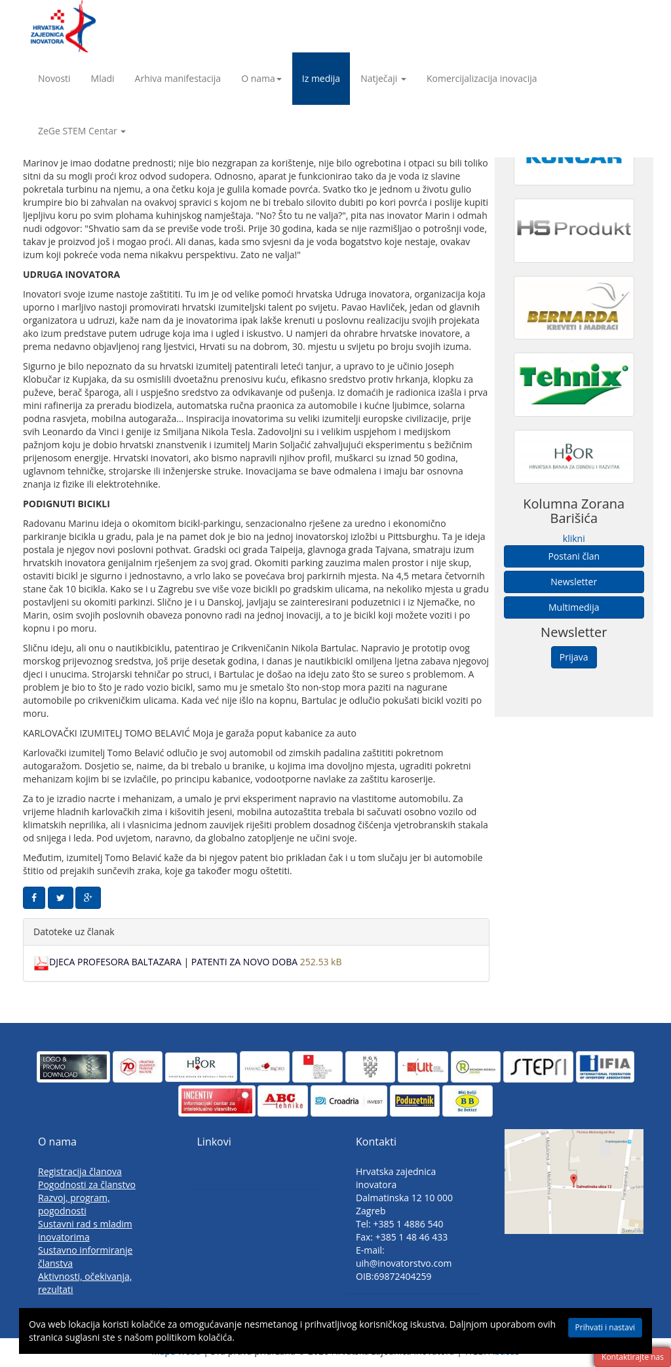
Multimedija (573, 607)
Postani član (574, 556)
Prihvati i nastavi (605, 1327)
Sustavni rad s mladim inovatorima (85, 1230)
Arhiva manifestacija (178, 78)
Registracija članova (80, 1171)
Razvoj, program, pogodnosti (74, 1204)
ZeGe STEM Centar (82, 131)
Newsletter (573, 581)
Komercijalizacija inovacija (482, 78)
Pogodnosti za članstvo (87, 1184)
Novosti (54, 78)
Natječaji (383, 78)
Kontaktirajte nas (633, 1356)
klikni (574, 538)
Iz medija (321, 78)
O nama (261, 78)
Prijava (574, 657)
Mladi (103, 78)
